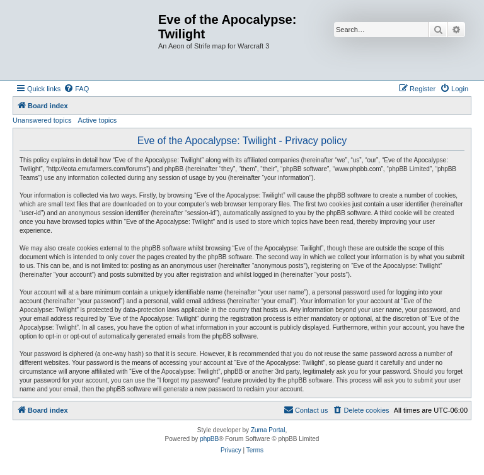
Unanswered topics (42, 120)
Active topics (97, 120)
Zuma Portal (268, 430)
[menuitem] (76, 88)
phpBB (209, 438)
